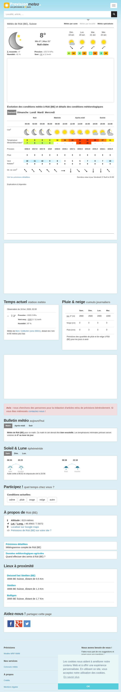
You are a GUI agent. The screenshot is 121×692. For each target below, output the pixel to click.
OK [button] (88, 686)
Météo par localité (87, 24)
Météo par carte (71, 24)
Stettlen (60, 587)
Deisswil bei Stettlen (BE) (60, 577)
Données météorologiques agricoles (60, 555)
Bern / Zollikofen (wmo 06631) (28, 331)
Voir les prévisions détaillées (18, 177)
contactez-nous (36, 411)
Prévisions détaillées (60, 546)
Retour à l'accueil (22, 5)
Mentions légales (11, 687)
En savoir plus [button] (71, 677)
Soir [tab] (31, 426)
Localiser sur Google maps (25, 527)
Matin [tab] (8, 426)
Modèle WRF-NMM (12, 654)
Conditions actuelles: (19, 494)
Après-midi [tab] (19, 426)
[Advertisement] (60, 80)
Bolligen (60, 597)
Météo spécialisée (105, 24)
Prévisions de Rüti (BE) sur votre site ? (31, 530)
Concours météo (11, 667)
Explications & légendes (16, 184)
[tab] (11, 112)
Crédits (7, 680)
